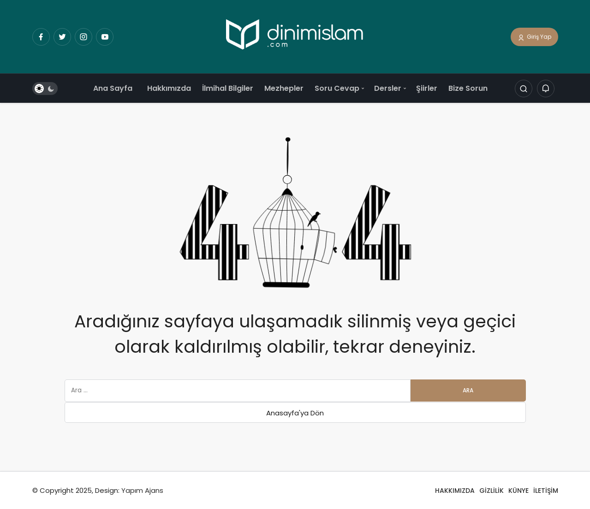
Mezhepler (284, 88)
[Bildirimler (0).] (545, 89)
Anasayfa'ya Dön (295, 413)
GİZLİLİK (491, 490)
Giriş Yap (534, 37)
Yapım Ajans (142, 490)
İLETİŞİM (545, 490)
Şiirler (426, 88)
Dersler (387, 88)
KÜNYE (518, 490)
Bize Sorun (468, 88)
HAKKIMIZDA (455, 490)
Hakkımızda (169, 88)
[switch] (45, 89)
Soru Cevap (337, 88)
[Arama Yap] (523, 89)
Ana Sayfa (112, 88)
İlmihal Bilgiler (227, 88)
